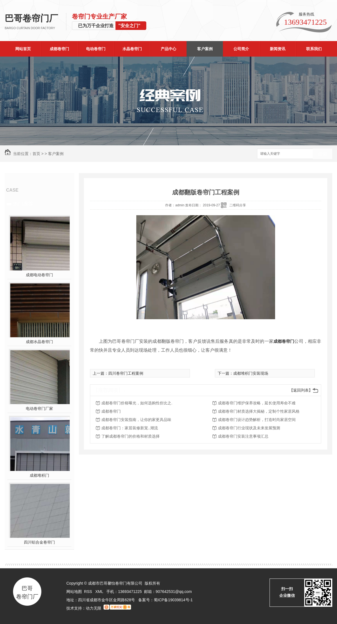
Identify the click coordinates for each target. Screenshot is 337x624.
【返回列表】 (301, 390)
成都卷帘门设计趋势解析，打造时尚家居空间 (257, 419)
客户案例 (205, 49)
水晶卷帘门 (132, 49)
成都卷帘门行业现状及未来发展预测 (249, 428)
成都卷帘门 (59, 49)
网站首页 (23, 49)
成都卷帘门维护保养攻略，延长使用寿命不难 (257, 403)
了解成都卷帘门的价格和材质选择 (130, 436)
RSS (88, 591)
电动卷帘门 (95, 49)
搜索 (322, 154)
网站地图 (74, 591)
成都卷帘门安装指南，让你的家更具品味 (136, 419)
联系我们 (314, 49)
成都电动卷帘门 (39, 275)
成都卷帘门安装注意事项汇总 (243, 436)
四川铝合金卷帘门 (39, 542)
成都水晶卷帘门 (39, 341)
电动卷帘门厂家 (39, 408)
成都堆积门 (39, 475)
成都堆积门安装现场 (250, 373)
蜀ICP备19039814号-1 (173, 600)
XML (99, 591)
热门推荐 (23, 204)
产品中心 (168, 49)
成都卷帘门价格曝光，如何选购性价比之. (136, 403)
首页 (36, 153)
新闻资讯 (277, 49)
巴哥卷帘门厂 (35, 21)
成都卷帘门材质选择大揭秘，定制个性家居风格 (259, 411)
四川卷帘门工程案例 (125, 373)
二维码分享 (237, 205)
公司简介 (241, 49)
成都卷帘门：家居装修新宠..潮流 (129, 428)
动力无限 (93, 608)
